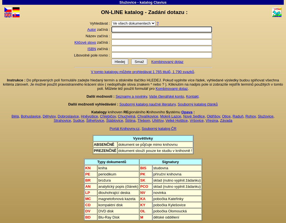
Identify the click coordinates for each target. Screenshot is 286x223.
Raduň (238, 116)
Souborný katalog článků (198, 104)
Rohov (251, 116)
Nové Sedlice (194, 116)
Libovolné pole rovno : (92, 55)
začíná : (99, 29)
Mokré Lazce (170, 116)
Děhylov (49, 116)
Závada (226, 120)
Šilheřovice (95, 120)
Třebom (143, 120)
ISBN (91, 49)
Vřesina (212, 120)
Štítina (130, 120)
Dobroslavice (68, 116)
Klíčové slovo (85, 42)
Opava (186, 112)
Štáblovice (114, 120)
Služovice (128, 2)
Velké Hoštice (177, 120)
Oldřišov (213, 116)
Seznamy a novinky (131, 96)
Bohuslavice (31, 116)
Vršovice (197, 120)
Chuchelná (126, 116)
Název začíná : (98, 36)
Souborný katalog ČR (159, 128)
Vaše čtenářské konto (166, 96)
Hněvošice (89, 116)
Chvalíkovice (147, 116)
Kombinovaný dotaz (167, 62)
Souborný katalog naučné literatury (147, 104)
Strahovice (62, 120)
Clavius (160, 2)
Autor (91, 29)
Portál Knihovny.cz (124, 128)
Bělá (15, 116)
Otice (226, 116)
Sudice (78, 120)
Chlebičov (108, 116)
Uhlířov (158, 120)
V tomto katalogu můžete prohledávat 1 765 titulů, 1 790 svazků (142, 72)
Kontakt (192, 96)
